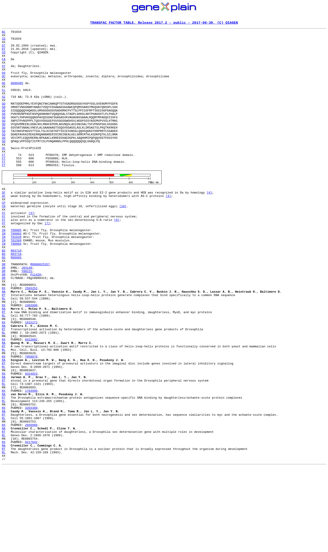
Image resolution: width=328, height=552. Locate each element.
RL (3, 350)
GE (3, 94)
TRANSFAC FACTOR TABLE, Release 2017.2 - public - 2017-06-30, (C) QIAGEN (164, 23)
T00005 (16, 268)
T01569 (16, 280)
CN (3, 239)
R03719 (16, 293)
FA (3, 66)
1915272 (31, 379)
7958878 (31, 420)
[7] (47, 260)
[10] (122, 239)
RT (3, 346)
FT (3, 180)
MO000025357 (40, 309)
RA (3, 342)
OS (3, 82)
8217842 (31, 522)
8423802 (31, 399)
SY (3, 74)
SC (3, 172)
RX (3, 338)
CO (3, 57)
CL (3, 103)
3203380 (31, 481)
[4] (209, 223)
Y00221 (26, 317)
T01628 (16, 276)
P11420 (35, 321)
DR (3, 309)
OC (3, 86)
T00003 (16, 272)
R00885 (16, 301)
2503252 (31, 338)
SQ (3, 119)
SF (3, 223)
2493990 (31, 358)
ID (3, 41)
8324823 (31, 440)
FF (3, 247)
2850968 (31, 502)
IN (3, 268)
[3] (168, 227)
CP (3, 235)
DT (3, 49)
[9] (116, 256)
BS (3, 293)
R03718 (16, 297)
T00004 (16, 284)
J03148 (26, 313)
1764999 (31, 461)
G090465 (17, 94)
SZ (3, 111)
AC (3, 33)
